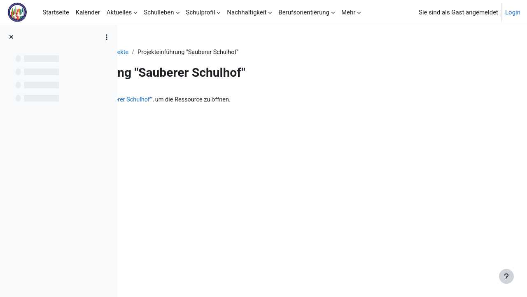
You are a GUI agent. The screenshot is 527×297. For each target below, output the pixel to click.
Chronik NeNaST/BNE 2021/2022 (179, 52)
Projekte (245, 52)
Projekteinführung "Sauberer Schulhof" (228, 100)
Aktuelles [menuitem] (119, 12)
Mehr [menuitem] (348, 12)
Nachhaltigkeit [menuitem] (246, 12)
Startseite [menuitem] (55, 12)
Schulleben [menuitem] (159, 12)
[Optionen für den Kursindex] (106, 37)
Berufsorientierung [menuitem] (303, 12)
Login (512, 12)
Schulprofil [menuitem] (200, 12)
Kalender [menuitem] (88, 12)
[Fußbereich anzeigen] (506, 276)
